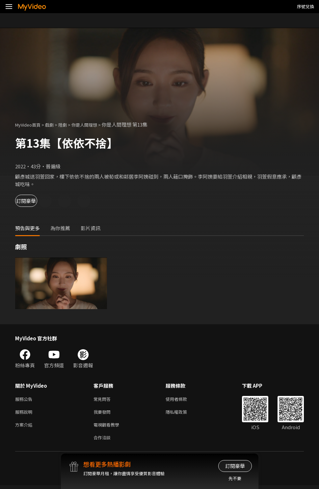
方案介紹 (25, 427)
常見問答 (103, 399)
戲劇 (55, 124)
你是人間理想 (93, 124)
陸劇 (69, 124)
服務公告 (25, 399)
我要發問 (103, 413)
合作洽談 (103, 440)
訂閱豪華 (33, 200)
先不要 (234, 478)
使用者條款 (182, 399)
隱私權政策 (182, 413)
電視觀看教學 (108, 427)
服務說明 (25, 413)
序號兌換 (305, 6)
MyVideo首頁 (30, 124)
